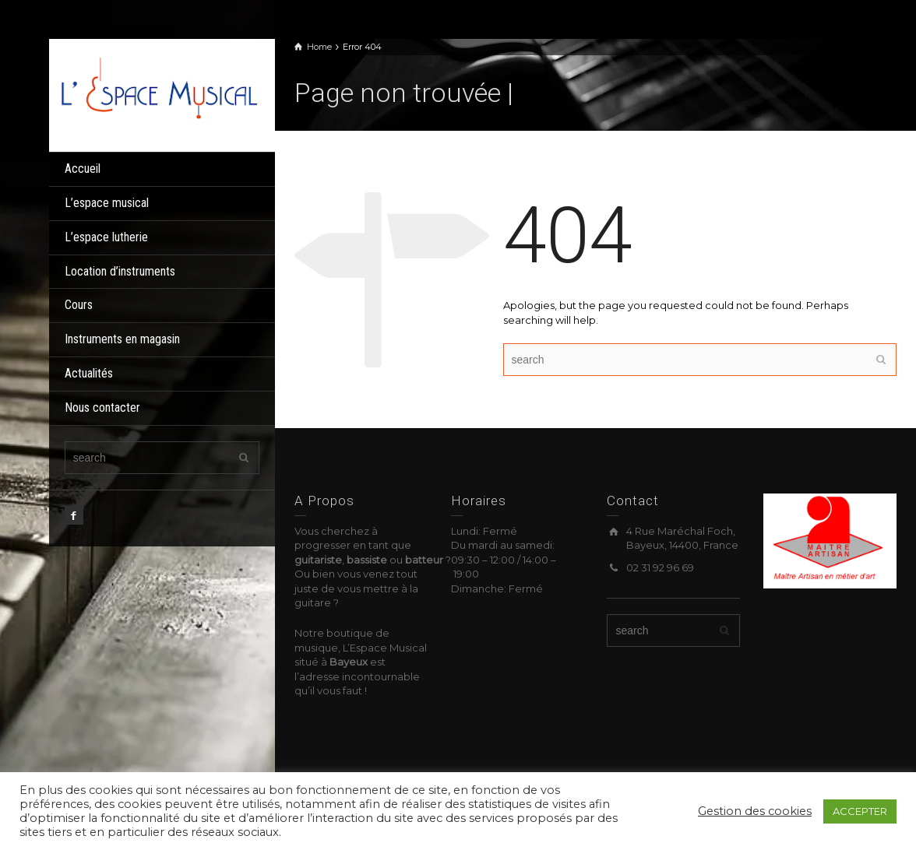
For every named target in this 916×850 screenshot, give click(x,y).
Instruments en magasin (122, 339)
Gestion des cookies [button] (755, 811)
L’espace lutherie (106, 237)
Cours (79, 304)
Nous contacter (102, 407)
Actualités (89, 373)
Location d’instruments (120, 271)
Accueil (82, 168)
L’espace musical (107, 202)
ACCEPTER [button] (860, 811)
